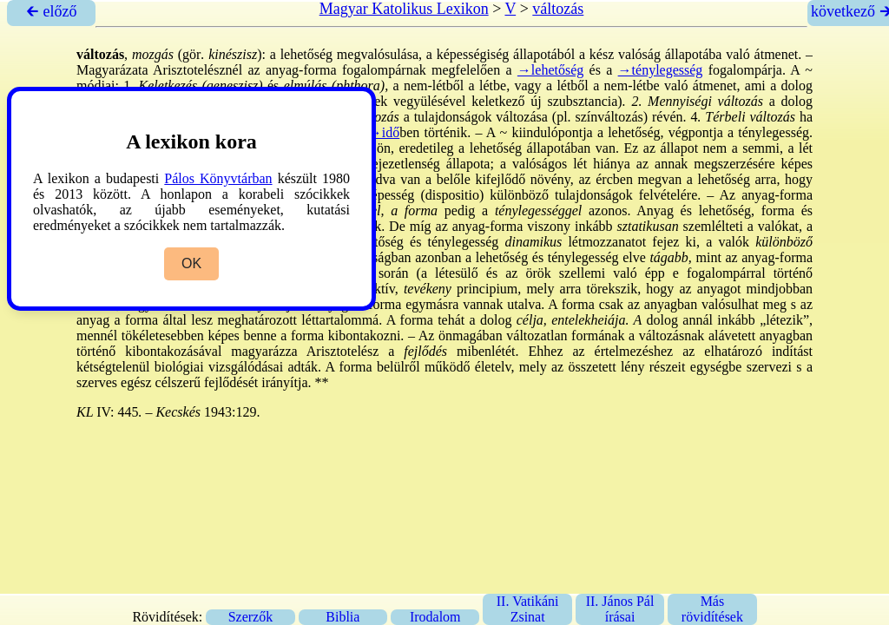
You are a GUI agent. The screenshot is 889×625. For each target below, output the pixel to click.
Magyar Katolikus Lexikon (404, 8)
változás (557, 8)
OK (191, 263)
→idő (383, 132)
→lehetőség (550, 69)
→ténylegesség (660, 69)
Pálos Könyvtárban (218, 178)
